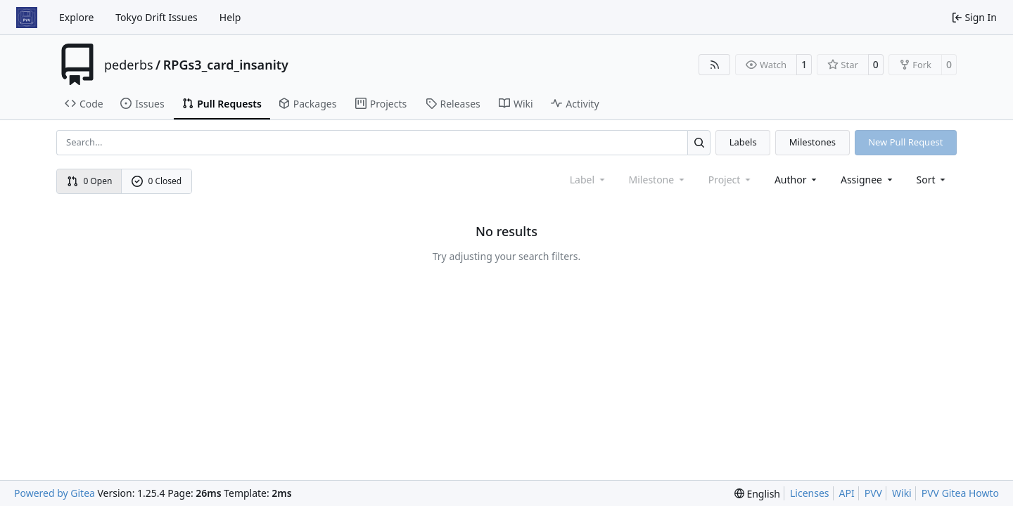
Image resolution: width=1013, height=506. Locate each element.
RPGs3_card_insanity (225, 65)
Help (230, 17)
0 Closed (157, 181)
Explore (76, 17)
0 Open (90, 181)
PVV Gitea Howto (960, 493)
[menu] (932, 179)
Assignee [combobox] (868, 179)
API (847, 493)
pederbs (128, 65)
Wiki (902, 493)
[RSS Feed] (715, 64)
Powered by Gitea (54, 493)
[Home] (26, 17)
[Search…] (699, 142)
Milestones (812, 142)
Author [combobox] (797, 179)
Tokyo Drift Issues (156, 17)
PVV (873, 493)
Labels (743, 142)
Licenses (809, 493)
